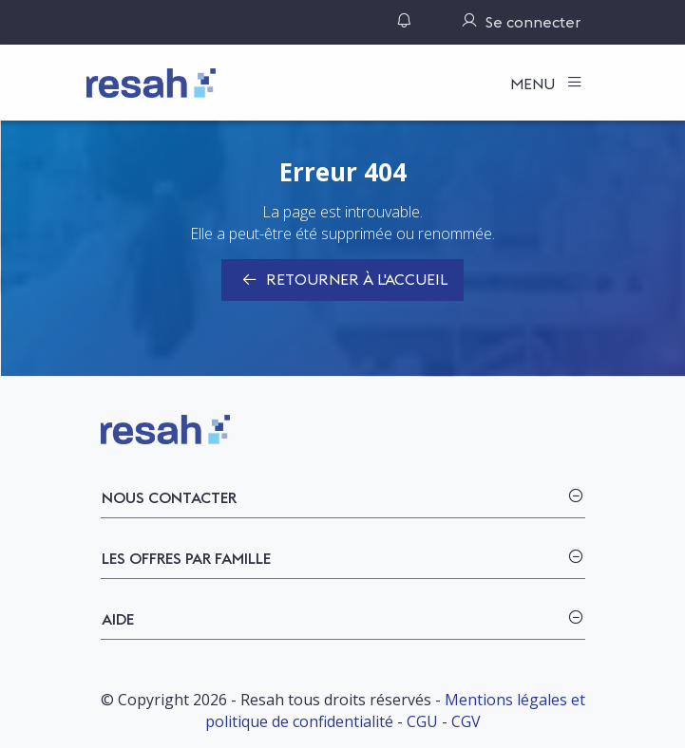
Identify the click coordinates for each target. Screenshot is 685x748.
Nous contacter (169, 497)
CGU (422, 721)
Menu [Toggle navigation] (534, 83)
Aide (118, 618)
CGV (466, 721)
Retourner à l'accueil (342, 281)
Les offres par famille (186, 558)
